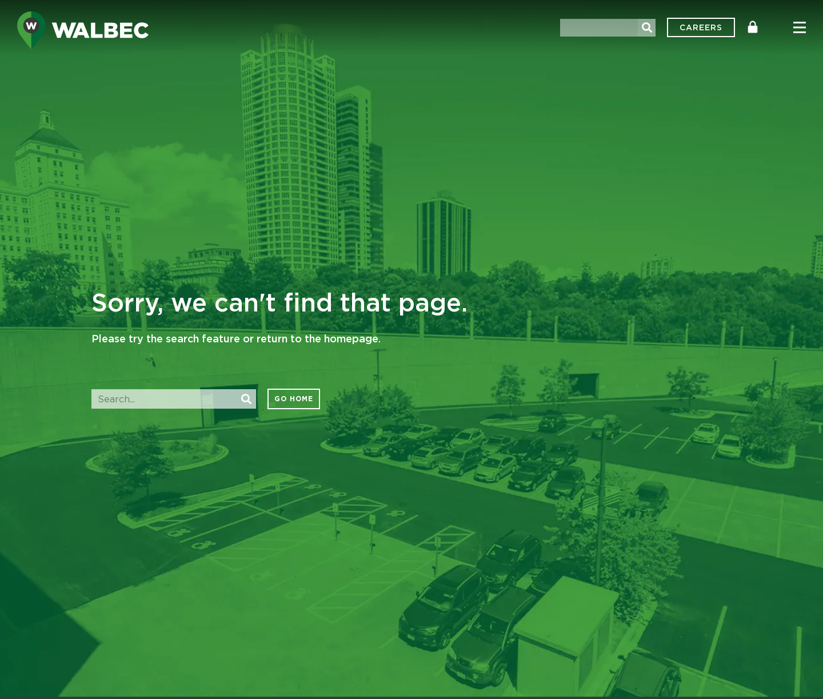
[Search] (647, 28)
